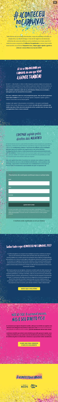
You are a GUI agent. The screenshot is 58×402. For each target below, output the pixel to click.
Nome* (9, 179)
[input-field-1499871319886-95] (29, 199)
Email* (9, 187)
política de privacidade (13, 212)
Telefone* (10, 195)
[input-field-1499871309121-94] (29, 191)
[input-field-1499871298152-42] (29, 183)
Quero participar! (29, 205)
